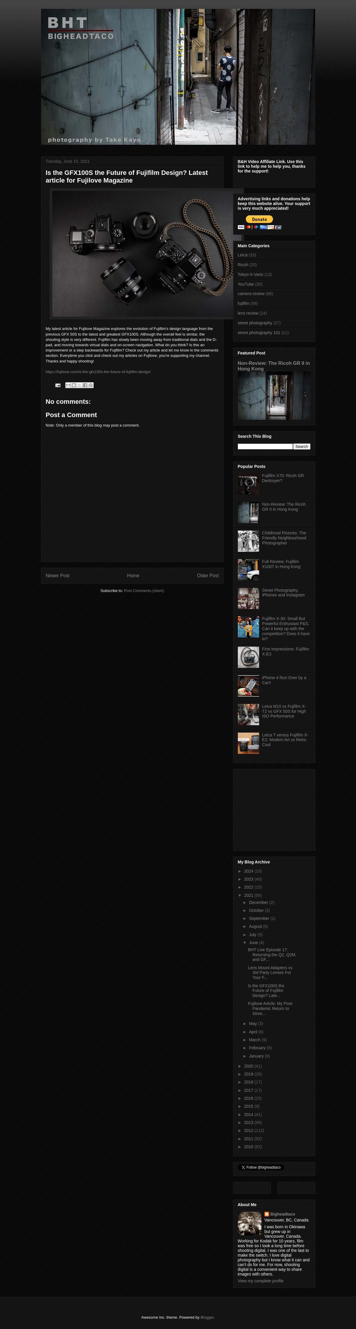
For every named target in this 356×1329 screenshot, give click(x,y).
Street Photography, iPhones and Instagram (283, 593)
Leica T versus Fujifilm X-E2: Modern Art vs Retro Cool (285, 740)
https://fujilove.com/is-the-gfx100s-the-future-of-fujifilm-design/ (98, 372)
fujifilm (244, 303)
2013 (249, 1122)
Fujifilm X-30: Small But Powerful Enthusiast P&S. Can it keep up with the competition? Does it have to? (286, 628)
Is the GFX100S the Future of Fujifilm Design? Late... (266, 990)
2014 (249, 1114)
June (254, 942)
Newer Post (58, 575)
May (253, 1023)
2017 (249, 1090)
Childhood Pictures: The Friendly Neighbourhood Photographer (284, 538)
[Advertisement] (275, 808)
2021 (249, 895)
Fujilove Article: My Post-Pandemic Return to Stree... (270, 1008)
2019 (249, 1074)
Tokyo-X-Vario (251, 274)
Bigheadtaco (282, 1214)
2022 (249, 887)
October (257, 910)
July (253, 934)
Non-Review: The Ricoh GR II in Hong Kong (284, 507)
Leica (243, 255)
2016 (249, 1098)
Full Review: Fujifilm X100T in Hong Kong (281, 564)
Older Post (208, 575)
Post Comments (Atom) (144, 590)
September (259, 918)
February (258, 1047)
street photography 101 (259, 332)
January (257, 1056)
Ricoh (243, 264)
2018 (249, 1082)
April (254, 1031)
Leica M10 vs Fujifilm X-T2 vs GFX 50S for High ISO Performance (284, 711)
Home (133, 575)
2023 (249, 879)
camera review (251, 293)
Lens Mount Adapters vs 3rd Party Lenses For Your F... (270, 972)
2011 (249, 1138)
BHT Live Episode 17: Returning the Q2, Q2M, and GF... (272, 954)
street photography (255, 323)
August (256, 926)
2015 (249, 1106)
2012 (249, 1130)
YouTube (246, 284)
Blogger (207, 1317)
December (259, 902)
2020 (249, 1066)
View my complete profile (261, 1280)
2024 (249, 871)
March (255, 1039)
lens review (248, 313)
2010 (249, 1146)
